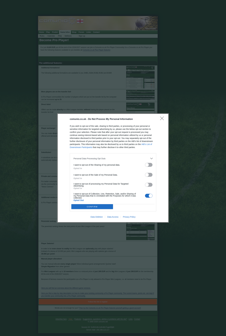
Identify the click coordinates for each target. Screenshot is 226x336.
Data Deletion (97, 217)
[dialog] (113, 168)
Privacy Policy (129, 217)
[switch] (148, 165)
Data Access (112, 217)
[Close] (163, 119)
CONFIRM (92, 206)
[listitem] (113, 158)
